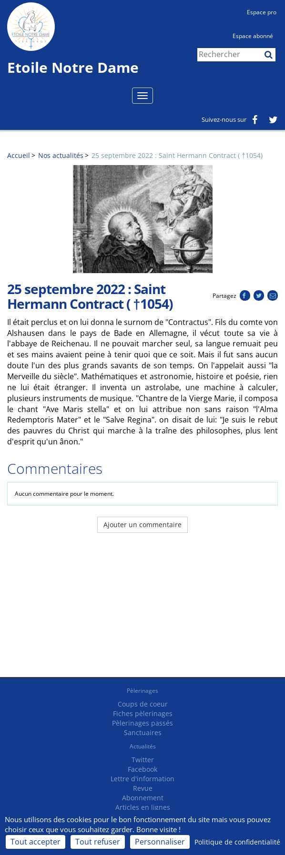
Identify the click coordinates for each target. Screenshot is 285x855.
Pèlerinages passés (142, 722)
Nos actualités (60, 155)
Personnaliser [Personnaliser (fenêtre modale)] (160, 841)
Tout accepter (35, 841)
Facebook (142, 769)
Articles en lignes (142, 807)
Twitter (143, 759)
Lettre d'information (142, 778)
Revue (143, 788)
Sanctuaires (143, 732)
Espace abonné (253, 36)
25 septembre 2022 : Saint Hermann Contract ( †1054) (177, 155)
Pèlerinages (142, 691)
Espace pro (261, 12)
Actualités (143, 746)
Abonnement (142, 797)
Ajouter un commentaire (142, 524)
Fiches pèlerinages (143, 713)
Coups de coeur (143, 703)
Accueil (18, 155)
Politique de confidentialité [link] (237, 841)
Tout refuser (97, 841)
